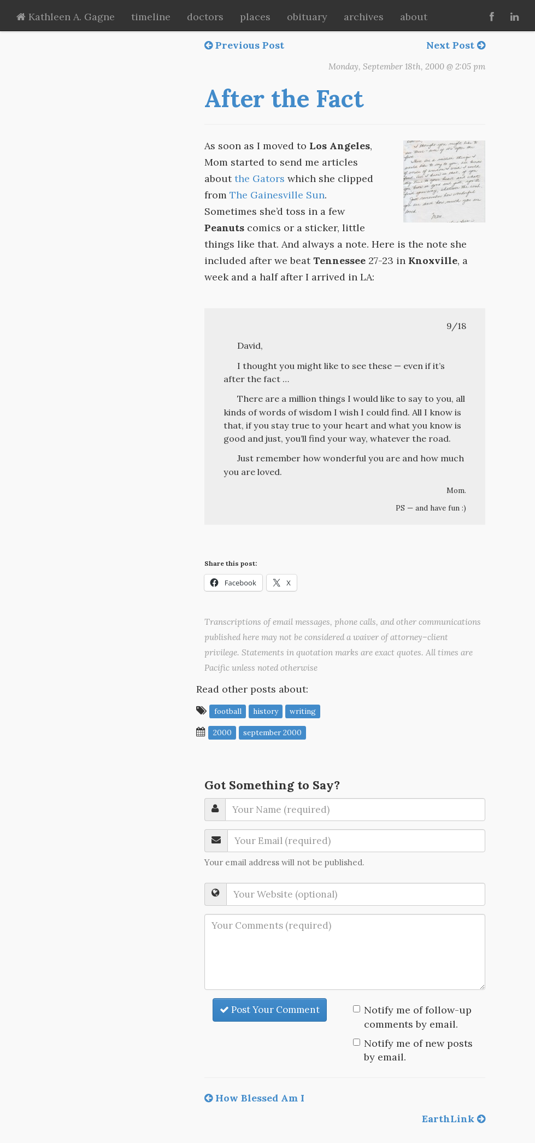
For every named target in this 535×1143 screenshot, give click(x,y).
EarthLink (453, 1118)
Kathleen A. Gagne (65, 16)
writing (303, 711)
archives (364, 16)
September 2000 (272, 732)
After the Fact (284, 98)
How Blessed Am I (254, 1098)
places (255, 16)
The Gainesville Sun (277, 195)
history (265, 711)
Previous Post (244, 45)
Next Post (455, 45)
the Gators (259, 178)
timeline (151, 16)
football (228, 711)
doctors (205, 16)
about (413, 16)
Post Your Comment (270, 1010)
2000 (222, 732)
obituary (307, 16)
